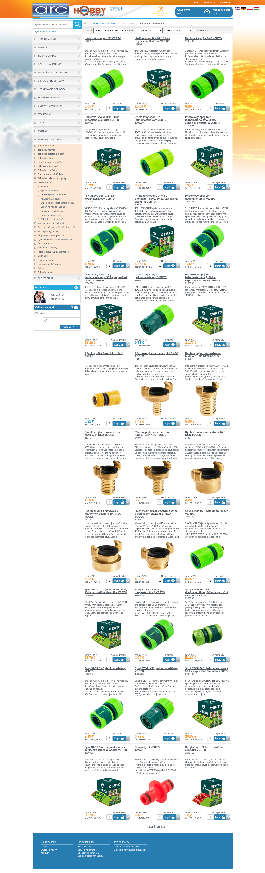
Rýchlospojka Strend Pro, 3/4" (104, 353)
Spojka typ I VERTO (147, 747)
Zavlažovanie (127, 23)
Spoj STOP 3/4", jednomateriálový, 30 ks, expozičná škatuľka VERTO (207, 670)
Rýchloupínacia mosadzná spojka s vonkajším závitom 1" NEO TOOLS (156, 513)
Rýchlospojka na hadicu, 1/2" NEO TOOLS (156, 355)
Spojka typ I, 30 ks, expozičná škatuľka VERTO (204, 748)
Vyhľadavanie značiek (45, 31)
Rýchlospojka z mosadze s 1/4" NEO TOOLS (205, 433)
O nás (196, 2)
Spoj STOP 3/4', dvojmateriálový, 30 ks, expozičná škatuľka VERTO (106, 748)
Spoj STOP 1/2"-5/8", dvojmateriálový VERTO (150, 591)
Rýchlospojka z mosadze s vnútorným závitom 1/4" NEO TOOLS (103, 513)
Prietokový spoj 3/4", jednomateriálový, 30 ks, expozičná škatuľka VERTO (202, 277)
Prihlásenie (225, 2)
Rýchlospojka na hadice (152, 23)
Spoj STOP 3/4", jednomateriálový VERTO (156, 670)
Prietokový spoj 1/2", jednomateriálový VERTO (151, 118)
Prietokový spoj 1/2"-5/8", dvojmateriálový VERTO (101, 197)
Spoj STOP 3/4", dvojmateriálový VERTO (105, 670)
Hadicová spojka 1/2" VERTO (103, 38)
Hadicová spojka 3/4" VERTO (203, 38)
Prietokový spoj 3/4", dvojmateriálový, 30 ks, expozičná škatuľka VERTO (106, 277)
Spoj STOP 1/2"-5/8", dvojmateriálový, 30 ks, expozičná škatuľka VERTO (206, 592)
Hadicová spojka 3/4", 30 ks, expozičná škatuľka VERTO (102, 118)
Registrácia (209, 2)
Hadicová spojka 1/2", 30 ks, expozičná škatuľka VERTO (152, 40)
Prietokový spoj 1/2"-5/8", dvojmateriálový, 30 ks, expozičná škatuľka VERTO (156, 198)
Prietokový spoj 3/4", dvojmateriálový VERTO (200, 197)
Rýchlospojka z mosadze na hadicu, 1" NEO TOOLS (102, 433)
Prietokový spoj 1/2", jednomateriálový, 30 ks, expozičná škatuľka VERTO (202, 119)
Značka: (89, 30)
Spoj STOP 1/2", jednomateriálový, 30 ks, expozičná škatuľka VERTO (106, 591)
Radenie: (129, 30)
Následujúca (157, 826)
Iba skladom (202, 30)
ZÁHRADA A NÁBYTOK (104, 23)
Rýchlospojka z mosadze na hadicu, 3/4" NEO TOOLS (152, 433)
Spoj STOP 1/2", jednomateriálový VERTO (206, 512)
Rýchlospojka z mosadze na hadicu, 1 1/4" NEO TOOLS (203, 355)
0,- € (222, 12)
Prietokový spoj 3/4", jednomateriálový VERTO (151, 276)
